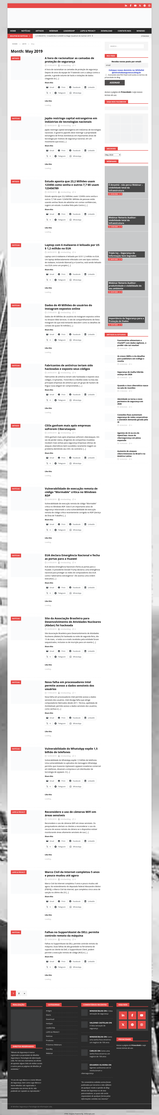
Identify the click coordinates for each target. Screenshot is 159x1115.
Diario (48, 1015)
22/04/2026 (123, 364)
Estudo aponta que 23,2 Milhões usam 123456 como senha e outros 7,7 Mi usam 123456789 (72, 184)
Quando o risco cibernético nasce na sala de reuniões (132, 386)
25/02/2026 (114, 194)
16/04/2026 (123, 443)
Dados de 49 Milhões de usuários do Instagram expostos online (68, 306)
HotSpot (49, 1023)
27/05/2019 (51, 312)
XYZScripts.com (89, 1114)
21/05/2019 (51, 562)
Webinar (53, 31)
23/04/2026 (123, 348)
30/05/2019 (51, 125)
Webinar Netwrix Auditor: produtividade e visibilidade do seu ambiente (125, 285)
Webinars (111, 161)
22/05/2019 (51, 499)
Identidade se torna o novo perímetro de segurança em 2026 (130, 401)
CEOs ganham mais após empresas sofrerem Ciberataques (68, 427)
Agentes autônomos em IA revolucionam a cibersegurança (96, 1070)
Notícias (25, 31)
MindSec (141, 31)
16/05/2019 (51, 756)
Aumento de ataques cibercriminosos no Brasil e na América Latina (131, 453)
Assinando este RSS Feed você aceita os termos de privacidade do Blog (126, 76)
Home (13, 31)
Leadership (69, 31)
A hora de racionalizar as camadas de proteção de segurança (69, 59)
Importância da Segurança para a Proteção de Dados (126, 320)
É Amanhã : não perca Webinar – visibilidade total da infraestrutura (126, 187)
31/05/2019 (51, 65)
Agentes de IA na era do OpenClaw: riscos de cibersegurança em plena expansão (129, 437)
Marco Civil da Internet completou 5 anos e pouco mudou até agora (72, 873)
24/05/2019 (51, 372)
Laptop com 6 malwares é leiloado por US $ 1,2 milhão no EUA (72, 246)
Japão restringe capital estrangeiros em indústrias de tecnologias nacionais (71, 119)
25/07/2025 (114, 292)
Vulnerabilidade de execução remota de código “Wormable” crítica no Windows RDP (71, 492)
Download (106, 31)
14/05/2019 (51, 879)
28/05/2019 (51, 252)
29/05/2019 (51, 192)
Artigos (40, 31)
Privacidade (126, 92)
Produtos (49, 1040)
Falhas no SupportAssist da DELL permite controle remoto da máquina (72, 933)
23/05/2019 (51, 433)
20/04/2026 (123, 407)
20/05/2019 (51, 629)
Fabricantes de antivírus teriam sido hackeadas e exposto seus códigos (69, 367)
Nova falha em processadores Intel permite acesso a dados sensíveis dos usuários (69, 685)
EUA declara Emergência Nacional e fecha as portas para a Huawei (72, 557)
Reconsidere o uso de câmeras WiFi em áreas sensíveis (70, 813)
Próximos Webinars (54, 1044)
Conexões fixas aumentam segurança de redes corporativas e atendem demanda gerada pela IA (132, 418)
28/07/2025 (114, 259)
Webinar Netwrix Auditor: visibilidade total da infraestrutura (122, 220)
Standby (49, 1049)
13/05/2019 (51, 939)
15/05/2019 (51, 819)
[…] (57, 78)
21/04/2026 (123, 377)
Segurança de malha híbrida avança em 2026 (130, 373)
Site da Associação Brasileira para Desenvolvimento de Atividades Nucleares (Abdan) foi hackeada (73, 622)
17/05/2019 (51, 693)
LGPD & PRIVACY (87, 31)
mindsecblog (65, 65)
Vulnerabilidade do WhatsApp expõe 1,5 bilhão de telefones (71, 750)
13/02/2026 (114, 227)
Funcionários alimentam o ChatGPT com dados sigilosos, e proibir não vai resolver (131, 342)
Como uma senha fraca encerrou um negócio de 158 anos (101, 1040)
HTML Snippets (69, 1114)
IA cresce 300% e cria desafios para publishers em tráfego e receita (131, 358)
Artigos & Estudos (116, 334)
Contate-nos (124, 31)
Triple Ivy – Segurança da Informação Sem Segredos (122, 254)
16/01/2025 (114, 325)
